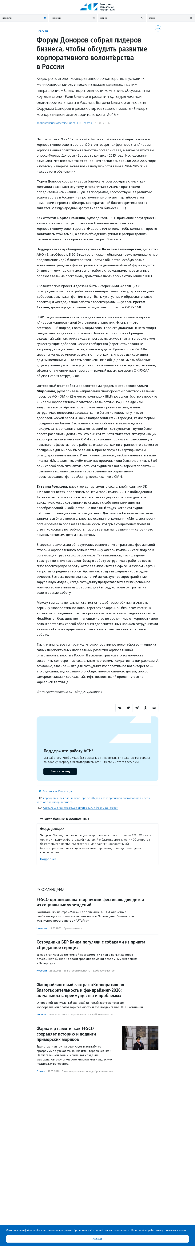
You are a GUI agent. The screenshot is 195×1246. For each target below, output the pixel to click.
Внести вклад (60, 771)
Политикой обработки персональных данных (158, 1230)
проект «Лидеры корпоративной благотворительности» (116, 798)
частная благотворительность (55, 802)
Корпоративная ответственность (56, 123)
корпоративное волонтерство (61, 798)
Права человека (73, 928)
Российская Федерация (57, 791)
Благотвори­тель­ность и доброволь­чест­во (89, 970)
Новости (42, 31)
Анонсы (41, 1014)
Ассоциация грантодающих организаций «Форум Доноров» (80, 807)
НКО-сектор (84, 123)
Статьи (41, 1071)
